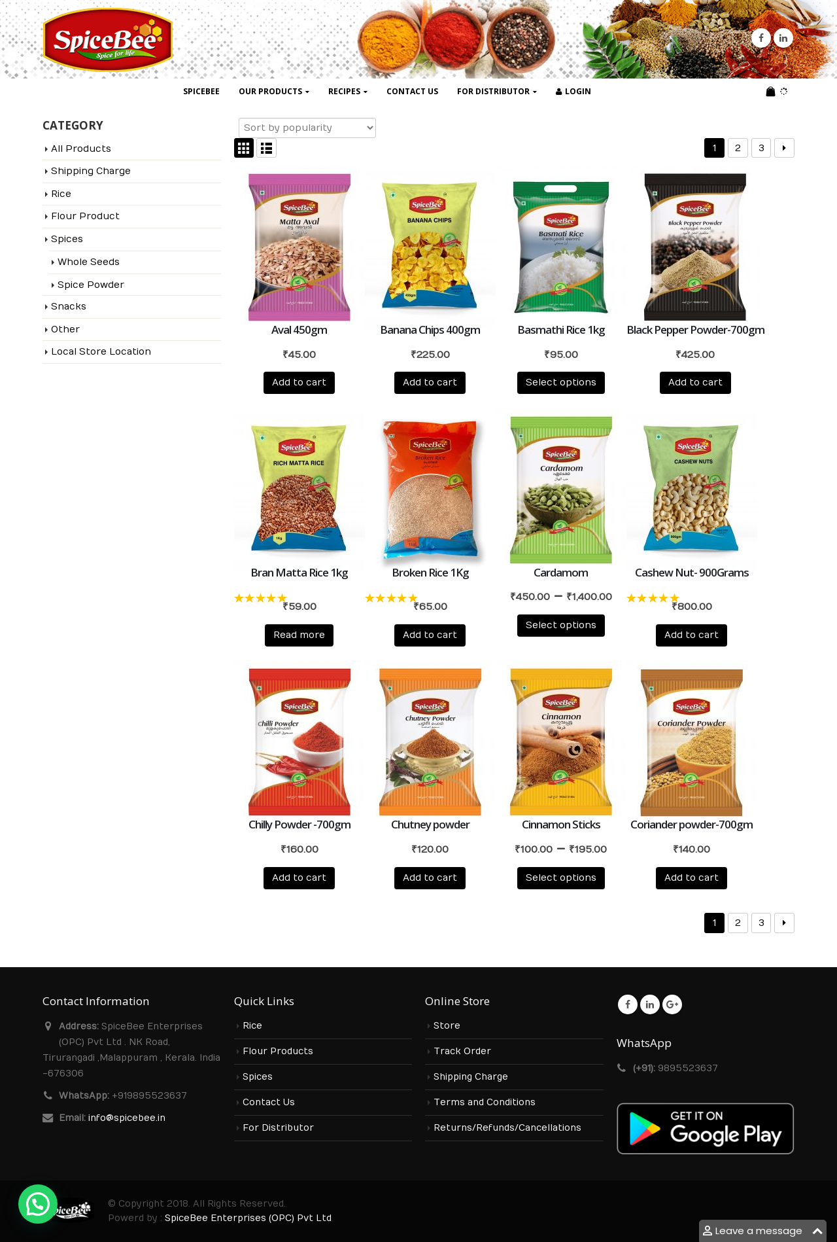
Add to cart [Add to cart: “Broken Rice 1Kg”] (430, 635)
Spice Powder (91, 285)
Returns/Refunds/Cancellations (507, 1128)
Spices (67, 239)
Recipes (344, 91)
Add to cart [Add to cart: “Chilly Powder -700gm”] (299, 877)
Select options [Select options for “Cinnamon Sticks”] (561, 877)
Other (65, 329)
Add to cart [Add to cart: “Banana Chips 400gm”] (430, 382)
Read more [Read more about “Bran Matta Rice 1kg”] (299, 635)
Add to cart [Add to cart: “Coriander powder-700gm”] (691, 877)
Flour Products (278, 1051)
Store (447, 1026)
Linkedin (650, 1004)
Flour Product (85, 216)
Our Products (270, 91)
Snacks (68, 306)
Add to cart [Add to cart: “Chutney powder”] (430, 877)
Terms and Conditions (485, 1102)
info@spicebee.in (126, 1118)
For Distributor (493, 91)
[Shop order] (307, 128)
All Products (81, 148)
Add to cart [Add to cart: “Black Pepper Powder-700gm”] (695, 382)
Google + (672, 1004)
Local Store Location (101, 351)
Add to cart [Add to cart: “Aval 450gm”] (299, 382)
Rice (61, 194)
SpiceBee (201, 91)
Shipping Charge (91, 171)
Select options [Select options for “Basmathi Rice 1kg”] (561, 382)
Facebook (628, 1004)
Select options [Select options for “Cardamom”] (561, 625)
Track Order (462, 1051)
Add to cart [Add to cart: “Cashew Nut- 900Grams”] (691, 635)
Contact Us (412, 91)
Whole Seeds (89, 262)
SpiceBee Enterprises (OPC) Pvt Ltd (248, 1218)
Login (573, 91)
